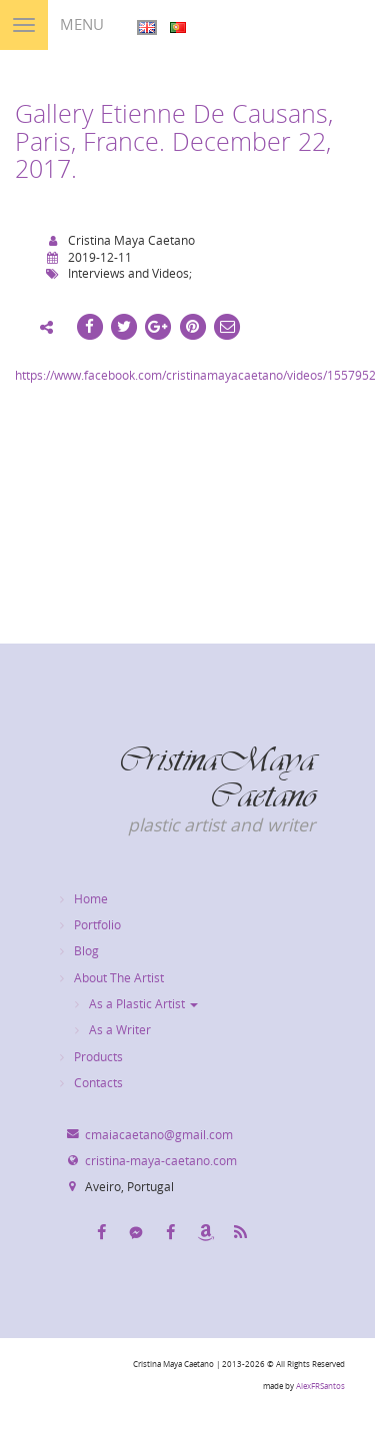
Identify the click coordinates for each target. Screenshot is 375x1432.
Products (98, 1056)
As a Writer (120, 1029)
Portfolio (97, 924)
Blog (86, 950)
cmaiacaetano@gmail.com (159, 1134)
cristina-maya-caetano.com (161, 1160)
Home (91, 898)
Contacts (98, 1082)
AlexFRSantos (320, 1386)
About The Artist (119, 977)
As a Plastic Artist (143, 1003)
